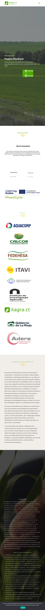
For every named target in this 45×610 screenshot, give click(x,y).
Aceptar (23, 607)
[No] (43, 606)
